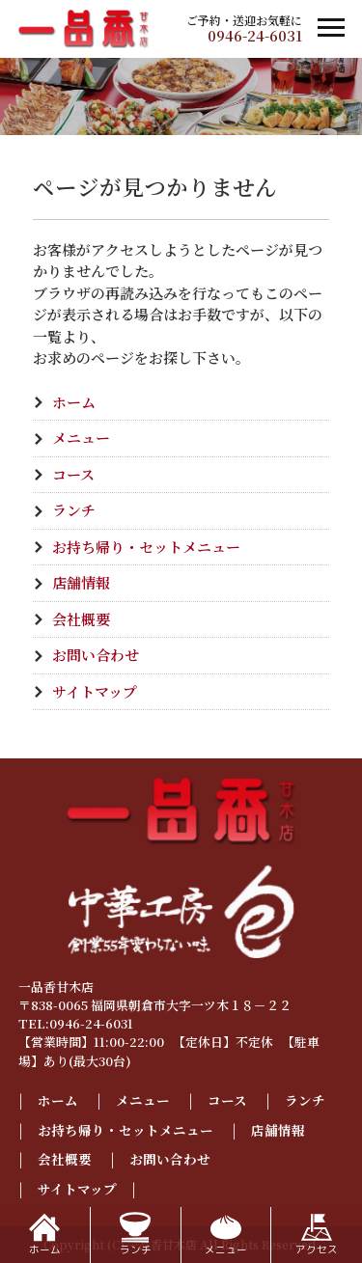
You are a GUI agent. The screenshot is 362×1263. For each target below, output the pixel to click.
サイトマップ (94, 691)
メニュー (81, 437)
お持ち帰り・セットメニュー (146, 546)
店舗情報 (81, 582)
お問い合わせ (95, 655)
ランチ (74, 510)
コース (73, 474)
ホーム (74, 402)
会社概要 (81, 619)
